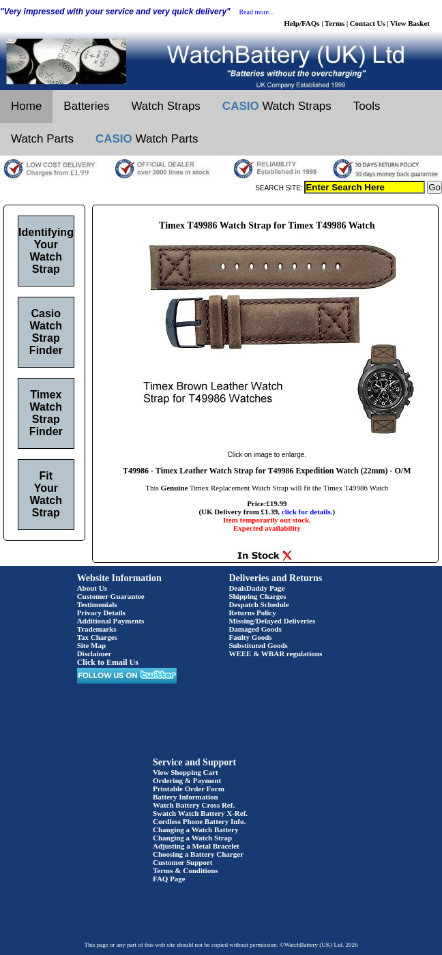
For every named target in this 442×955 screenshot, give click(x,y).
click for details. (307, 512)
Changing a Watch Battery (195, 829)
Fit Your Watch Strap (46, 494)
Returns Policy (252, 612)
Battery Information (185, 797)
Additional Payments (111, 621)
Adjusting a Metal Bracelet (196, 846)
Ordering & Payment (187, 780)
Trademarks (97, 629)
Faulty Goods (250, 637)
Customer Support (183, 862)
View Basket (410, 23)
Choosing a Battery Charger (198, 854)
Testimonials (97, 604)
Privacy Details (101, 612)
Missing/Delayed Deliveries (272, 621)
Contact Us (367, 23)
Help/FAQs (301, 23)
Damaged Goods (255, 629)
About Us (92, 588)
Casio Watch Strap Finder (46, 332)
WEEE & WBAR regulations (275, 653)
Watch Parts (42, 138)
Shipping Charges (257, 596)
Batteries (86, 106)
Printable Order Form (188, 788)
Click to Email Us (107, 662)
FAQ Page (169, 879)
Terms (335, 23)
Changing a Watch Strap (192, 838)
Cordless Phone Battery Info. (199, 821)
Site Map (91, 645)
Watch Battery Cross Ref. (194, 805)
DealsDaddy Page (256, 588)
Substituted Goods (258, 645)
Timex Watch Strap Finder (46, 413)
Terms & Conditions (185, 870)
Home (26, 106)
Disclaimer (94, 653)
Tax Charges (97, 637)
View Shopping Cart (185, 772)
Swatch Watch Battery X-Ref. (200, 813)
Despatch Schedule (259, 604)
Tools (367, 106)
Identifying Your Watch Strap (46, 250)
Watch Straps (165, 106)
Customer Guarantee (111, 596)
